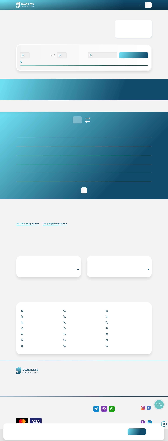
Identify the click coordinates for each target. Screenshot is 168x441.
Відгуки (104, 386)
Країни (72, 386)
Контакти (35, 382)
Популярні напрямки (55, 223)
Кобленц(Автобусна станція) (49, 269)
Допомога (104, 382)
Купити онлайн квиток (72, 374)
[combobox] (25, 55)
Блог (104, 374)
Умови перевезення (104, 378)
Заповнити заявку (148, 5)
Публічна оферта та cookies (137, 374)
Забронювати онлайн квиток (72, 378)
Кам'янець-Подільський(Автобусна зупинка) (119, 269)
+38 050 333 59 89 (104, 402)
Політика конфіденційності (137, 378)
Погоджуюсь (137, 431)
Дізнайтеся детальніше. (66, 433)
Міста (72, 391)
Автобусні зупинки (27, 223)
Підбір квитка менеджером (72, 382)
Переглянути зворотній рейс (84, 190)
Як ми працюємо (35, 378)
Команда (35, 387)
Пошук (133, 55)
